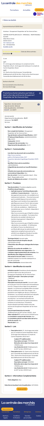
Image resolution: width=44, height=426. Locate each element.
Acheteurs (38, 412)
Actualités (26, 10)
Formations (14, 10)
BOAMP (6, 110)
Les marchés (5, 412)
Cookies (38, 416)
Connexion (39, 10)
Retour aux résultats (10, 20)
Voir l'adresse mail (8, 43)
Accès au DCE (22, 389)
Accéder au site (8, 47)
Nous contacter (7, 409)
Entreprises (27, 412)
